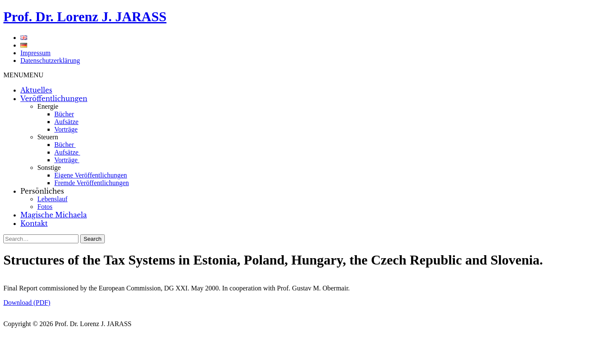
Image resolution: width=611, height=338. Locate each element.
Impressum (35, 52)
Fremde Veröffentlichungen (91, 182)
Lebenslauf (52, 199)
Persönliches (42, 191)
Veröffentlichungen (53, 98)
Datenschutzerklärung (50, 60)
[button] (23, 75)
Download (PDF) (26, 302)
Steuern (47, 137)
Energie (47, 106)
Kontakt (34, 223)
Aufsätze (66, 121)
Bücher (64, 114)
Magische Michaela (53, 215)
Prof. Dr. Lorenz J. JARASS (84, 16)
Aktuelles (36, 90)
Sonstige (49, 167)
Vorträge (66, 129)
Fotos (45, 206)
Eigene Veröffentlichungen (90, 175)
